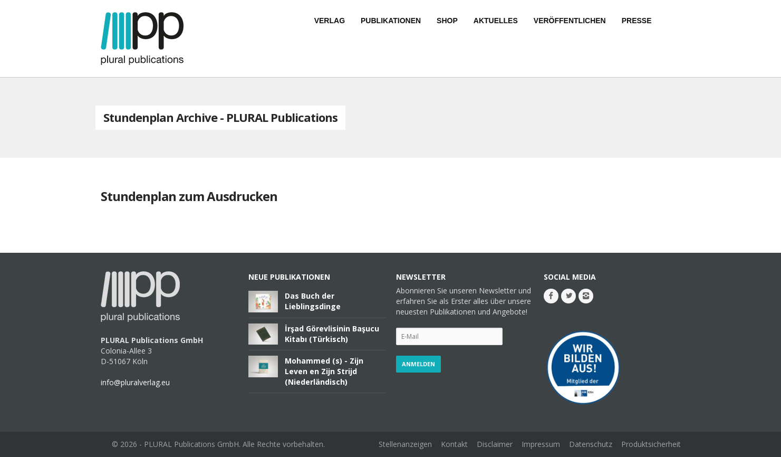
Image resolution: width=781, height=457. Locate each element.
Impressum (541, 444)
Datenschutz (590, 444)
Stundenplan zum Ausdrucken (189, 196)
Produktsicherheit (651, 444)
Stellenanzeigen (405, 444)
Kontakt (454, 444)
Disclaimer (495, 444)
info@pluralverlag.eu (135, 382)
